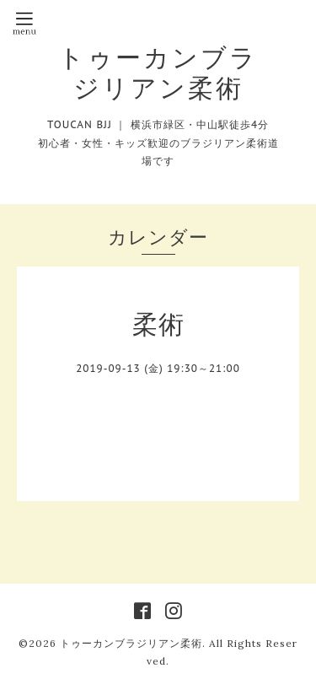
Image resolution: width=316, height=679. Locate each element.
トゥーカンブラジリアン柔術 (158, 72)
